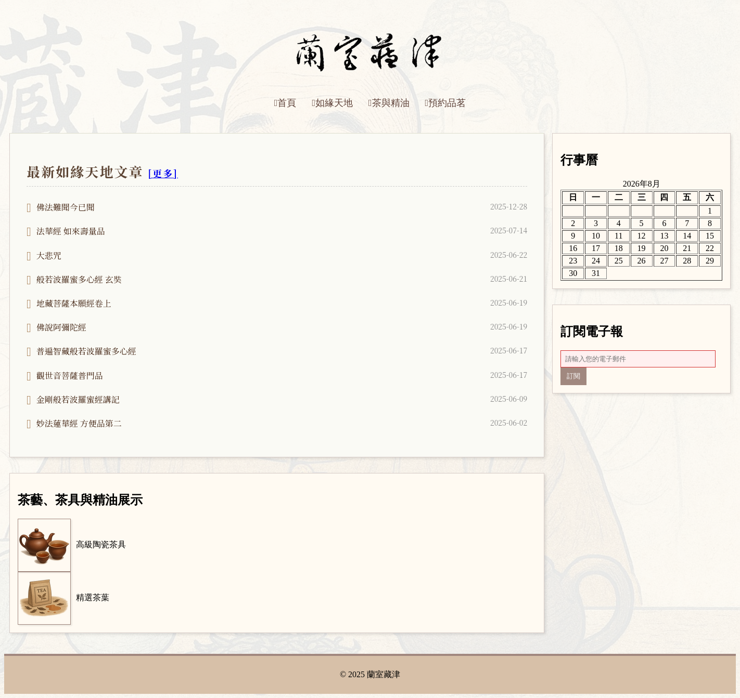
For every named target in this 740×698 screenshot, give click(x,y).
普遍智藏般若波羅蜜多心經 (86, 351)
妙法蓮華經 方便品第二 (79, 423)
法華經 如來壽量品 (70, 231)
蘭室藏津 (383, 674)
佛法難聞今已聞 (65, 207)
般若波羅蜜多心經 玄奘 (79, 279)
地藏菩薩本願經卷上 (73, 303)
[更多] (163, 173)
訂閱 (573, 376)
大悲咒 (48, 255)
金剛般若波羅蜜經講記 (78, 399)
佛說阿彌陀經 (61, 327)
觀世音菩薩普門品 (69, 375)
